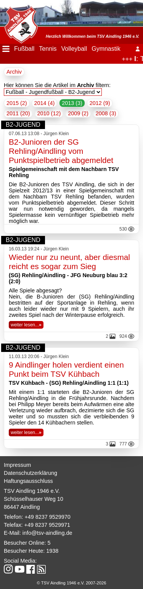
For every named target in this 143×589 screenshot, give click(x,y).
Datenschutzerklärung (30, 473)
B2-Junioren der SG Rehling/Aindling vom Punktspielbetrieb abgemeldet (61, 151)
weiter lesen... (26, 325)
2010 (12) (49, 113)
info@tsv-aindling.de (47, 533)
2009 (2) (78, 113)
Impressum (17, 465)
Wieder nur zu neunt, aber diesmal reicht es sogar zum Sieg (69, 262)
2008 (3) (106, 113)
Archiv (14, 72)
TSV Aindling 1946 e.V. (32, 491)
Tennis (47, 48)
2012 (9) (100, 103)
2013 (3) (72, 103)
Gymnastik (106, 48)
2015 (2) (16, 103)
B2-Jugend (23, 124)
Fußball (24, 48)
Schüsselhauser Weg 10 (33, 499)
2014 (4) (44, 103)
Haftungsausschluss (28, 481)
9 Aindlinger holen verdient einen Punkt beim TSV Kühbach (66, 369)
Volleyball (74, 48)
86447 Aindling (22, 507)
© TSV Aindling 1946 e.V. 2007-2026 (71, 583)
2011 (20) (18, 113)
